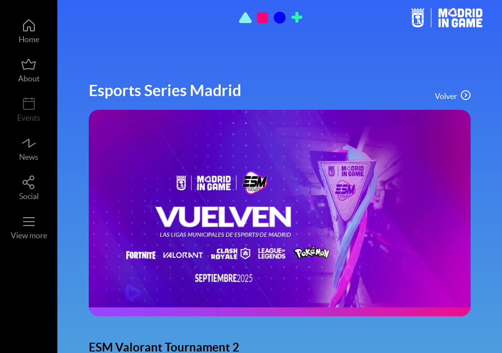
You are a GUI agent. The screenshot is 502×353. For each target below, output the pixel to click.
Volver (453, 95)
